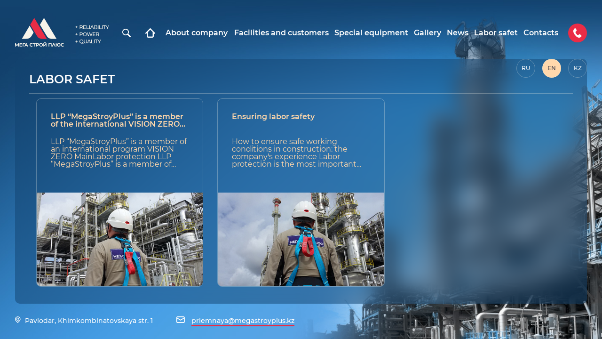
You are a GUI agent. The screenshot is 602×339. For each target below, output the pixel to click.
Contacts (540, 33)
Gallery (427, 33)
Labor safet (496, 33)
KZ (578, 68)
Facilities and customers (281, 33)
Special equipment (371, 33)
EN (551, 68)
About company (197, 33)
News (457, 33)
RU (526, 68)
